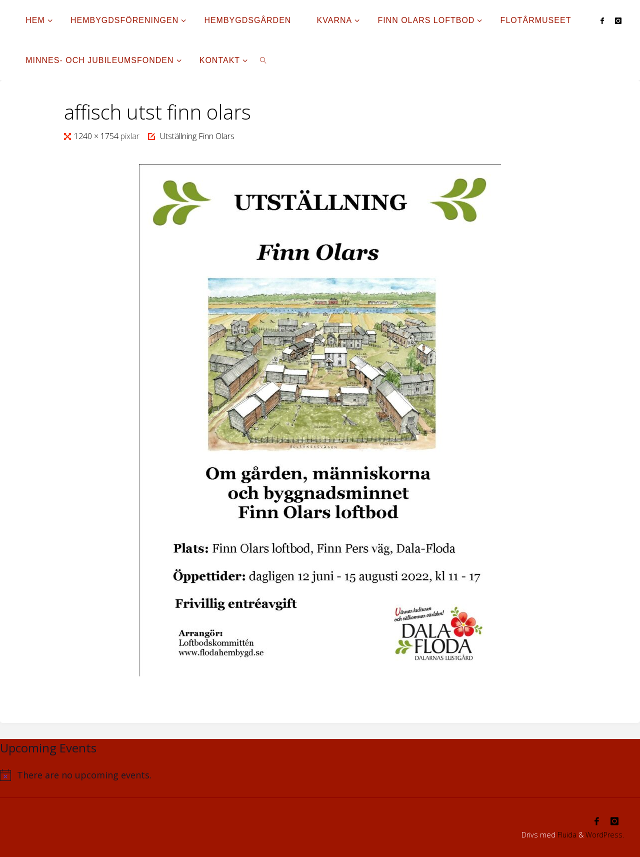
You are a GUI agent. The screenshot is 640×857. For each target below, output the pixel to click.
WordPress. (605, 834)
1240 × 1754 (97, 136)
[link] (263, 60)
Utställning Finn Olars (197, 136)
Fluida (566, 834)
